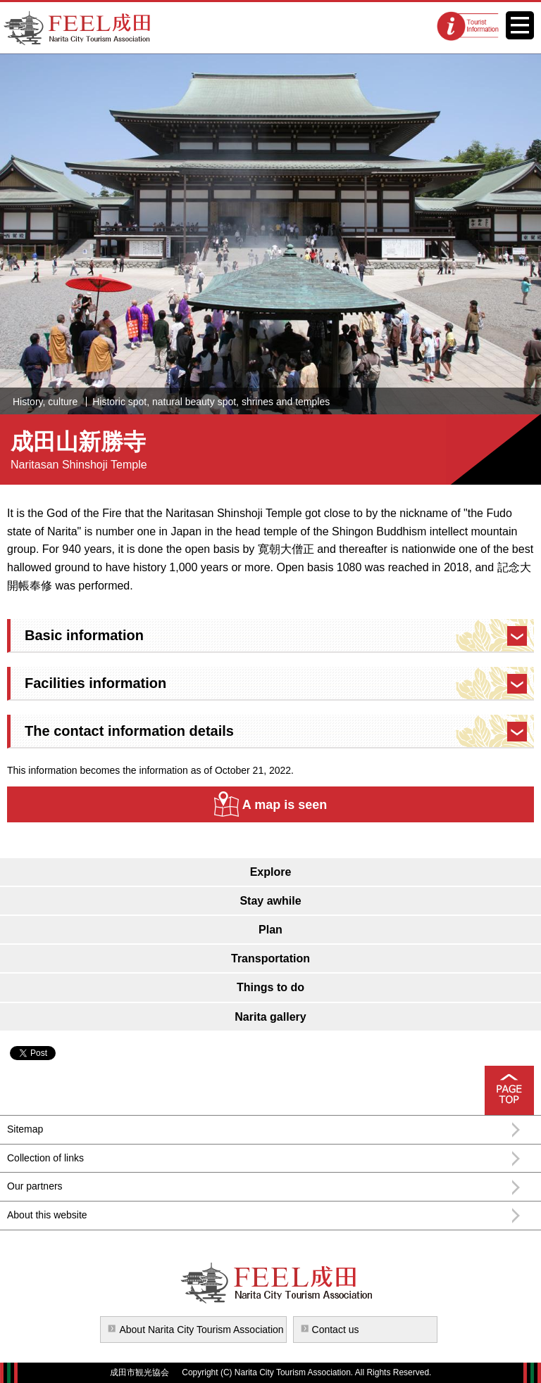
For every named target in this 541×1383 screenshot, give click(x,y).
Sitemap (25, 1129)
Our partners (35, 1186)
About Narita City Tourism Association (201, 1329)
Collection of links (45, 1158)
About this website (47, 1215)
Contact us (335, 1329)
